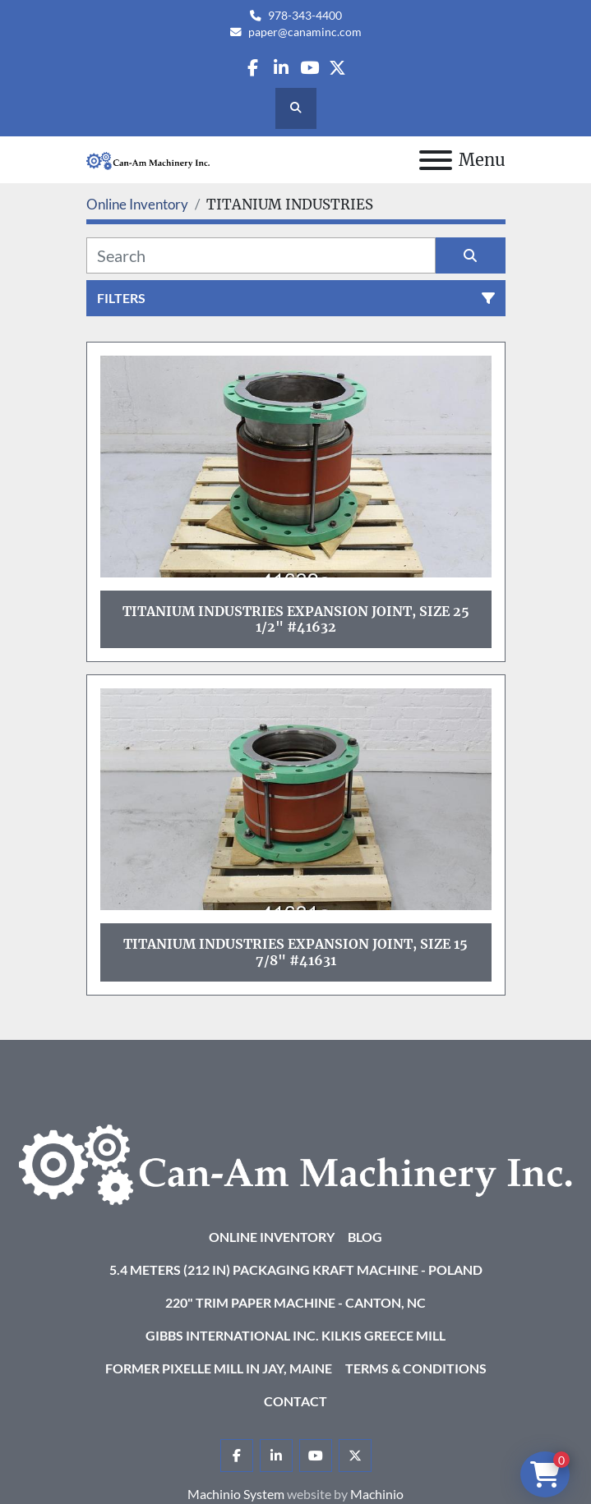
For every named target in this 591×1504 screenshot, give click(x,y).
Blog (365, 1236)
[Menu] (435, 160)
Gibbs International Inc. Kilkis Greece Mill (295, 1335)
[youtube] (309, 67)
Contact (295, 1401)
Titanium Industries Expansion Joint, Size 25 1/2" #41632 (295, 619)
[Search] (261, 255)
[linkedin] (280, 67)
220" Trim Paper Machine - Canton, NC (295, 1302)
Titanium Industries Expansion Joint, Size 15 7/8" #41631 (295, 952)
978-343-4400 (305, 15)
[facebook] (252, 67)
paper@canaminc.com (305, 32)
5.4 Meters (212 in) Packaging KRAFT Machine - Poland (295, 1269)
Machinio (377, 1494)
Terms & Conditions (416, 1368)
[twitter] (337, 67)
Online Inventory (272, 1236)
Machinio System (235, 1494)
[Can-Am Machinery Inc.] (295, 1163)
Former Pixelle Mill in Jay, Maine (218, 1368)
